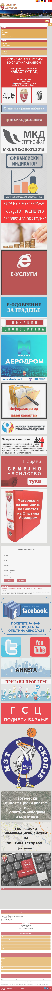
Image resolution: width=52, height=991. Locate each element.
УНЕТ (4, 989)
